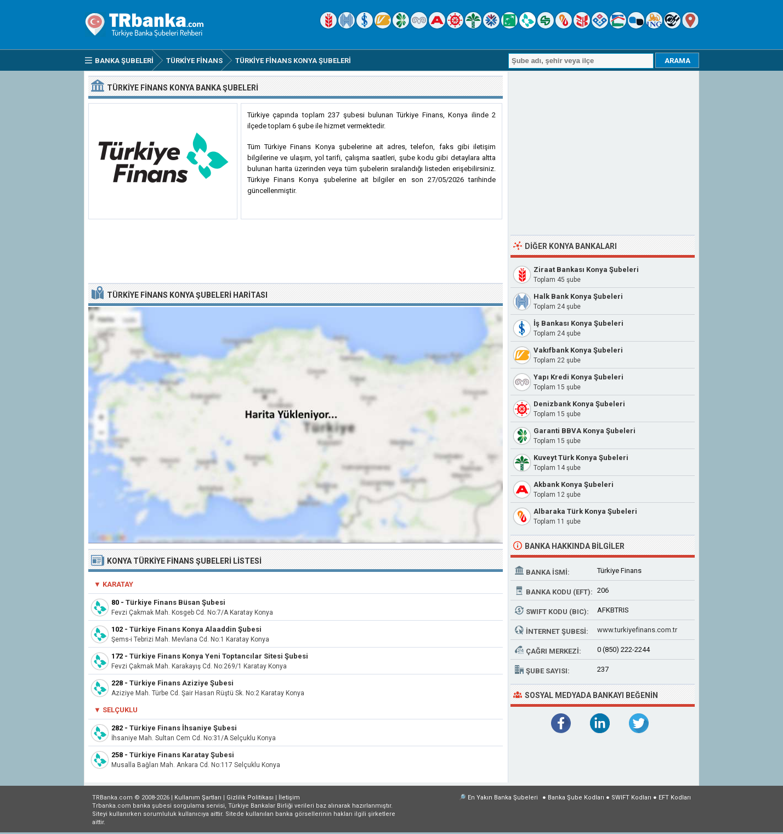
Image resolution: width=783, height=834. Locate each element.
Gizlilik (250, 797)
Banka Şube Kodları (576, 797)
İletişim (289, 797)
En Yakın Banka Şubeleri (503, 797)
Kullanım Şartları (198, 797)
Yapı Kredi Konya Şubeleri (578, 377)
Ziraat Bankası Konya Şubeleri (586, 269)
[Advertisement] (295, 251)
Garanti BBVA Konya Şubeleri (585, 431)
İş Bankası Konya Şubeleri (578, 323)
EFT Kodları (675, 797)
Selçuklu (120, 710)
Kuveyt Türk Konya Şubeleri (581, 457)
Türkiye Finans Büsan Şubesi (175, 602)
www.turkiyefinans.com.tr (637, 630)
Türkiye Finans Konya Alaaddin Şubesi (195, 629)
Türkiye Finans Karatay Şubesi (181, 755)
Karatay (118, 584)
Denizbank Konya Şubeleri (579, 404)
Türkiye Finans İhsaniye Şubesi (183, 728)
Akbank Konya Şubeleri (574, 484)
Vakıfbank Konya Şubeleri (578, 350)
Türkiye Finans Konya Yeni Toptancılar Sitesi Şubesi (218, 656)
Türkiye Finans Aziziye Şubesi (181, 683)
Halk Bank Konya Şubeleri (578, 296)
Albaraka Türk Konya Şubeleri (585, 511)
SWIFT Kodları (631, 797)
